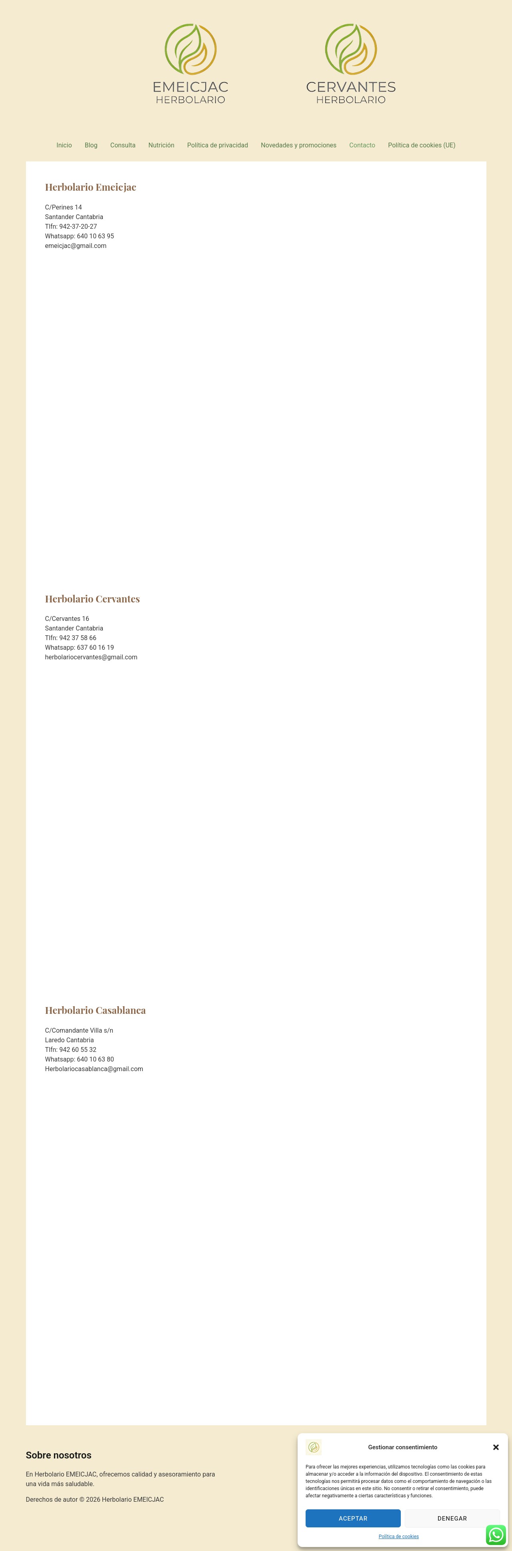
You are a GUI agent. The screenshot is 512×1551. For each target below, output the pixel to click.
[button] (496, 1447)
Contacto (362, 145)
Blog (91, 145)
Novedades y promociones (298, 145)
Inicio (64, 145)
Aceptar (353, 1518)
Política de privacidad (217, 145)
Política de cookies (399, 1536)
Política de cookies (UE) (421, 145)
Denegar (452, 1518)
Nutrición (161, 145)
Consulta (123, 145)
